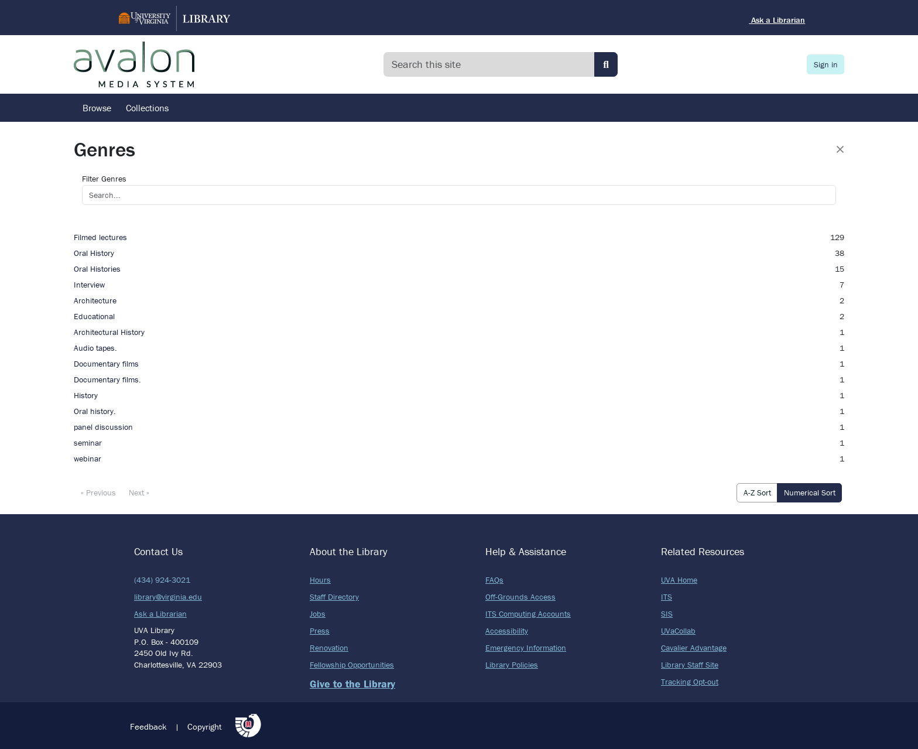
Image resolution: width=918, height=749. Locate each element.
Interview (89, 284)
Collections (147, 108)
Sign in (826, 64)
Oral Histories (97, 269)
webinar (87, 458)
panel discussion (103, 427)
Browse (97, 108)
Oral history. (95, 411)
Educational (94, 316)
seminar (88, 442)
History (86, 395)
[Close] (840, 149)
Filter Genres (104, 178)
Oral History (94, 253)
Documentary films (106, 363)
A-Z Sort (757, 492)
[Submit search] (606, 64)
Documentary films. (107, 379)
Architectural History (109, 332)
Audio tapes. (95, 348)
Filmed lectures (100, 237)
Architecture (95, 300)
